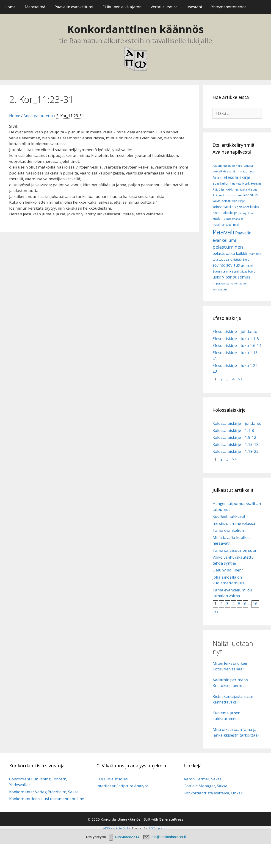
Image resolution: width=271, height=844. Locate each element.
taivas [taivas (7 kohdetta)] (243, 271)
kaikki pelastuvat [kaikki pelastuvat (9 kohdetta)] (225, 201)
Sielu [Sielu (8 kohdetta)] (246, 259)
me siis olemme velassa (234, 523)
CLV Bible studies (112, 779)
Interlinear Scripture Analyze (122, 785)
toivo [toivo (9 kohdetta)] (252, 271)
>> (240, 379)
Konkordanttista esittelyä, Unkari (213, 793)
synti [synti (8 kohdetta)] (235, 271)
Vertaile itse (166, 7)
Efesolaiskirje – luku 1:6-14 (237, 345)
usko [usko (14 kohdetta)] (217, 277)
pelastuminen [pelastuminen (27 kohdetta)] (228, 247)
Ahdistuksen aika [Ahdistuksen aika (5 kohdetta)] (233, 165)
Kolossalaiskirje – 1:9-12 (234, 437)
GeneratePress (171, 819)
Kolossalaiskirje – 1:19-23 (236, 451)
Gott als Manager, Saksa (205, 785)
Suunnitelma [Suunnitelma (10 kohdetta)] (222, 271)
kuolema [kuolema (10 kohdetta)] (219, 218)
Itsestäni (194, 6)
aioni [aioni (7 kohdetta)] (235, 171)
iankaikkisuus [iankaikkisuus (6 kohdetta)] (248, 189)
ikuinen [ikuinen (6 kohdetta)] (217, 195)
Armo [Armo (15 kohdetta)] (218, 177)
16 (255, 603)
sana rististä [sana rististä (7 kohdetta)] (234, 260)
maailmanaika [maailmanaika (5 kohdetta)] (234, 218)
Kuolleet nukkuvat (229, 516)
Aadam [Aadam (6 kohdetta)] (217, 165)
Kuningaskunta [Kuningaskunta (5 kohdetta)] (246, 213)
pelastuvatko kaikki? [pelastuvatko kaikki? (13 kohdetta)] (230, 253)
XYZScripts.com (158, 828)
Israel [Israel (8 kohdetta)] (238, 195)
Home (10, 6)
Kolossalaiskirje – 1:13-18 (236, 444)
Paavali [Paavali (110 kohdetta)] (223, 231)
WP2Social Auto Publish (117, 828)
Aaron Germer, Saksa (203, 779)
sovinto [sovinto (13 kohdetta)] (219, 265)
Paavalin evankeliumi (74, 6)
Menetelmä (35, 6)
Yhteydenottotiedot (228, 6)
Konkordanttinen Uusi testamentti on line (46, 798)
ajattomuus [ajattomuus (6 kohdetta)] (247, 171)
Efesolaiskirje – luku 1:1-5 (236, 338)
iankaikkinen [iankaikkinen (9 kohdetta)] (230, 189)
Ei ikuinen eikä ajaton (121, 6)
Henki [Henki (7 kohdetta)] (246, 184)
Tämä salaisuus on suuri (235, 550)
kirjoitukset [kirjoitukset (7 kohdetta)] (242, 207)
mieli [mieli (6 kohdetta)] (236, 224)
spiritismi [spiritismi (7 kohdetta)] (247, 265)
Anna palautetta (38, 115)
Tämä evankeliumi (229, 530)
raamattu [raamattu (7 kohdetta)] (255, 254)
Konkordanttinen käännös (135, 29)
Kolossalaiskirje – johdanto (237, 423)
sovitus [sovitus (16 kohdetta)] (233, 265)
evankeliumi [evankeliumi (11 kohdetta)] (222, 183)
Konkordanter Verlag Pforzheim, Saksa (44, 791)
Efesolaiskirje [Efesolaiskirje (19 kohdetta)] (237, 177)
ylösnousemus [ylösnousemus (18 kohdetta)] (236, 277)
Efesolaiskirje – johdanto (235, 331)
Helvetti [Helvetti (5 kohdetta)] (236, 183)
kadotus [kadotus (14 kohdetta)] (250, 194)
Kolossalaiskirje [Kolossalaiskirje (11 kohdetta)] (225, 212)
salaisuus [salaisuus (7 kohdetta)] (219, 260)
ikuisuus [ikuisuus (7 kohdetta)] (228, 195)
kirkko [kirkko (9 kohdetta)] (254, 207)
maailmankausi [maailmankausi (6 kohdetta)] (222, 224)
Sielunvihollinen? (228, 570)
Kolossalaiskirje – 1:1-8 (233, 430)
